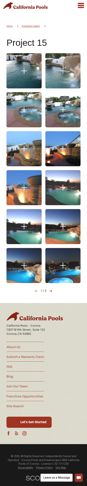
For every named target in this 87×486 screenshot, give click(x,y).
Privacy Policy (44, 467)
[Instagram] (24, 433)
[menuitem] (25, 468)
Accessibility (25, 467)
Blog (9, 376)
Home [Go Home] (9, 26)
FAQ (9, 366)
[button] (23, 70)
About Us (13, 347)
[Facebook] (8, 433)
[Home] (25, 5)
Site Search (15, 406)
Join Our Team (17, 386)
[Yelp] (16, 433)
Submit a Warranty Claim (25, 357)
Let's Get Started (33, 422)
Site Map (61, 467)
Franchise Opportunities (24, 396)
